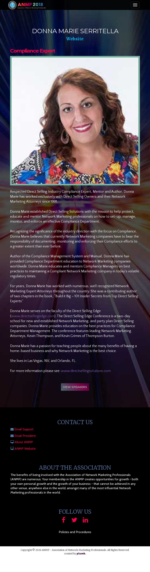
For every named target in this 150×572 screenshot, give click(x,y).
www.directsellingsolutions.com (86, 371)
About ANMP (24, 442)
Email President (25, 436)
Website (75, 38)
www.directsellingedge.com (32, 316)
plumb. (81, 553)
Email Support (23, 429)
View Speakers (75, 388)
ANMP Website (25, 448)
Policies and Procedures (75, 532)
